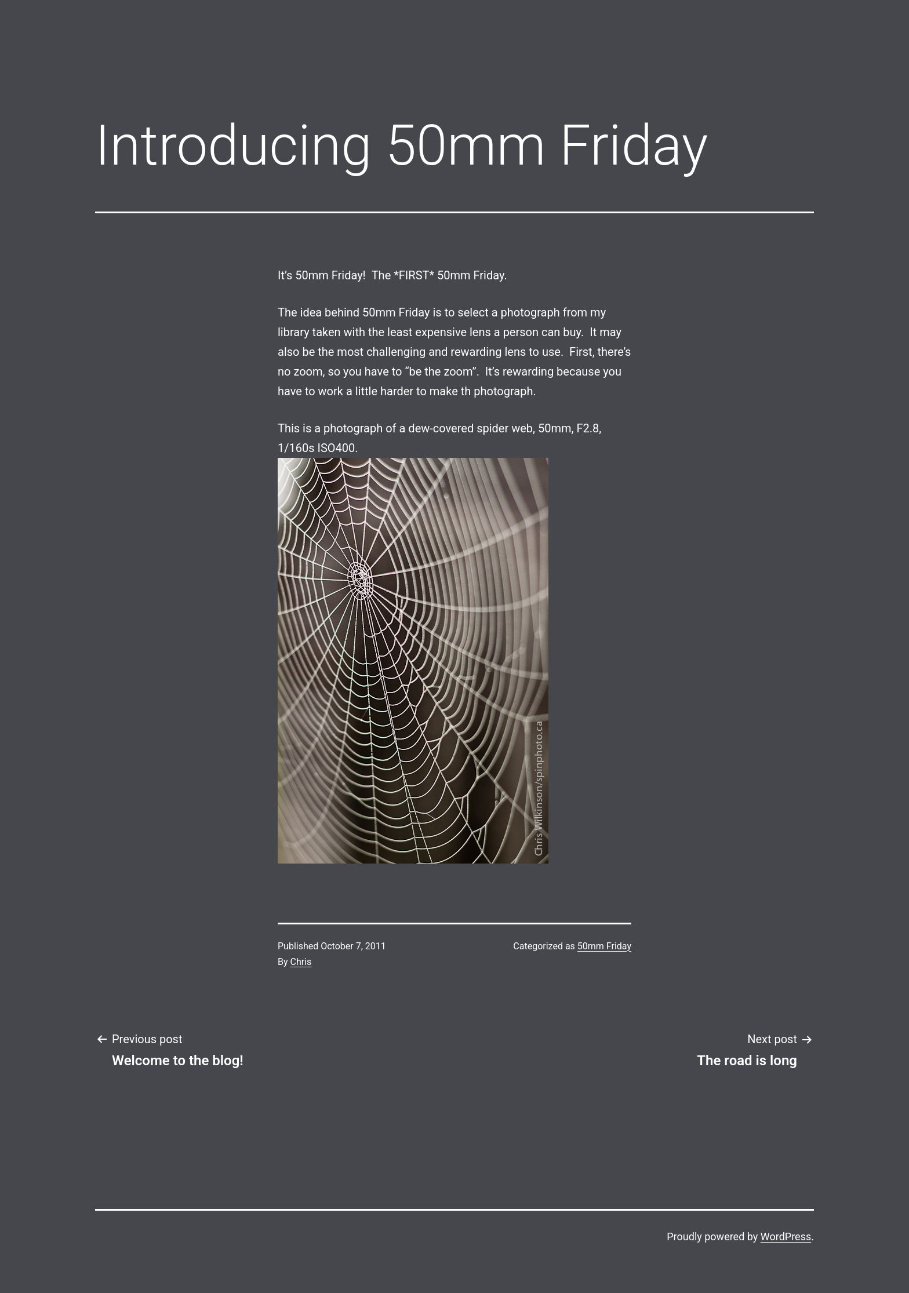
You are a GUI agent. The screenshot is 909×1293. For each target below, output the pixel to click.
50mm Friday (604, 946)
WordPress (786, 1236)
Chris (301, 961)
